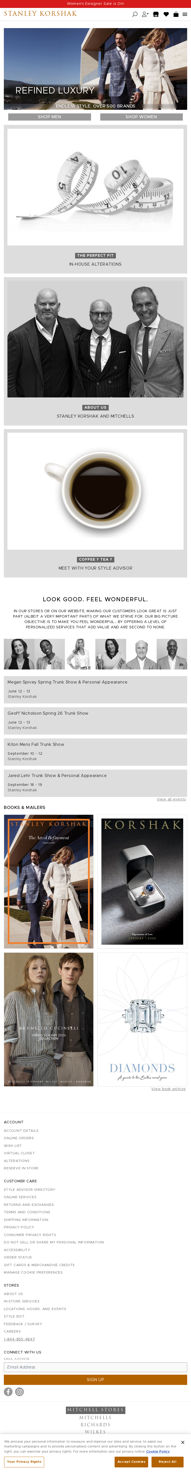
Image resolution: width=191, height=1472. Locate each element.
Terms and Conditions (27, 1212)
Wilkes (95, 1432)
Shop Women (141, 117)
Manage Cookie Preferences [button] (33, 1272)
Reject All (167, 1464)
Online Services (20, 1197)
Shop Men (49, 117)
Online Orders (19, 1138)
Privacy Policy (19, 1227)
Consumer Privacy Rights (30, 1235)
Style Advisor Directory (29, 1190)
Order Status (18, 1257)
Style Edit (14, 1316)
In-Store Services (22, 1301)
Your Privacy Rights (24, 1464)
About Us (13, 1294)
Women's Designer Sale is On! (95, 4)
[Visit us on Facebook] (8, 1391)
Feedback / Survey (23, 1324)
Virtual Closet (19, 1153)
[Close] (182, 1444)
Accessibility (17, 1250)
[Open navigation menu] (185, 14)
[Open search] (135, 14)
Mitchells (95, 1418)
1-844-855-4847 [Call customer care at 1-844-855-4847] (19, 1339)
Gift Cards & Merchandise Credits (39, 1265)
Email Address (16, 1359)
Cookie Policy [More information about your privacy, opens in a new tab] (158, 1454)
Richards (96, 1425)
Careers (12, 1331)
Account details (21, 1131)
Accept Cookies (131, 1464)
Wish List (13, 1146)
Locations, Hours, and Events (35, 1309)
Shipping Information (26, 1220)
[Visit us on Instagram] (19, 1391)
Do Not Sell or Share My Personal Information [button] (54, 1242)
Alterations (16, 1161)
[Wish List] (166, 14)
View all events (171, 799)
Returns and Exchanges (29, 1205)
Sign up (95, 1380)
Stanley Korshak (40, 14)
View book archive (168, 1089)
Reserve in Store (21, 1168)
